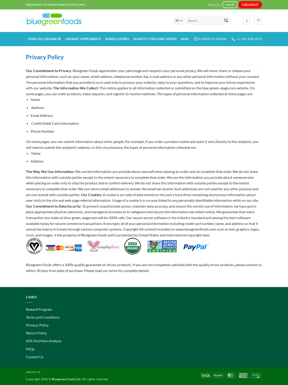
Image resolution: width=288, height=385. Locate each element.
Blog (185, 39)
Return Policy (36, 333)
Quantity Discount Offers (155, 39)
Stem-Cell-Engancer (44, 39)
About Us (214, 5)
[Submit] (226, 21)
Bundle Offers (117, 39)
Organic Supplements (83, 39)
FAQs (30, 349)
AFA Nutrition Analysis (44, 341)
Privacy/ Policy (37, 325)
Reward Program (39, 309)
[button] (246, 20)
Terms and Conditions (43, 317)
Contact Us (34, 357)
